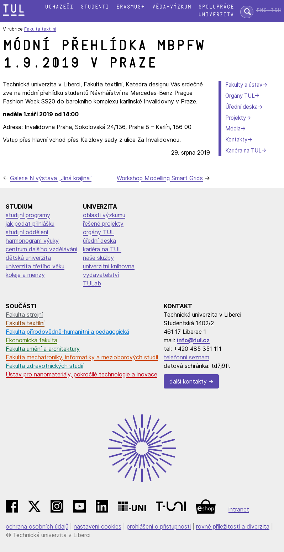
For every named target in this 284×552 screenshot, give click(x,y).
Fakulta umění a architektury (43, 348)
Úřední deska (241, 106)
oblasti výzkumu (104, 215)
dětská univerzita (28, 257)
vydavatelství (101, 274)
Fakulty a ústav (243, 84)
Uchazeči (59, 7)
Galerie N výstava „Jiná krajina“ (50, 178)
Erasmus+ (130, 7)
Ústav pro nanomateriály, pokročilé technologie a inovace (81, 374)
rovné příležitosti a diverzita (232, 526)
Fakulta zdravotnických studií (44, 365)
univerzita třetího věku (35, 266)
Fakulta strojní (24, 314)
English (268, 10)
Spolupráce (216, 7)
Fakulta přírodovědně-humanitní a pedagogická (67, 331)
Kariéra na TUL (243, 150)
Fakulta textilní (40, 29)
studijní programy (28, 215)
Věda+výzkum (171, 7)
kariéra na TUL (102, 249)
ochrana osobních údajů (37, 526)
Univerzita (216, 14)
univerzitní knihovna (109, 266)
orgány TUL (98, 232)
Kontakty (236, 139)
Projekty (235, 117)
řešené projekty (103, 223)
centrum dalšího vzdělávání (41, 249)
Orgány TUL (239, 95)
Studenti (94, 7)
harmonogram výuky (32, 240)
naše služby (98, 257)
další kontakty (188, 381)
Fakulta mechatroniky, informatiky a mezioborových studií (82, 357)
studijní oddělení (27, 232)
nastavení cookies (97, 526)
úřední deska (99, 240)
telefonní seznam (186, 357)
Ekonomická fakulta (31, 340)
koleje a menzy (25, 274)
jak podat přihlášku (30, 223)
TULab (92, 283)
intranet (238, 509)
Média (233, 128)
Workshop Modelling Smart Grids (160, 178)
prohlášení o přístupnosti (159, 526)
